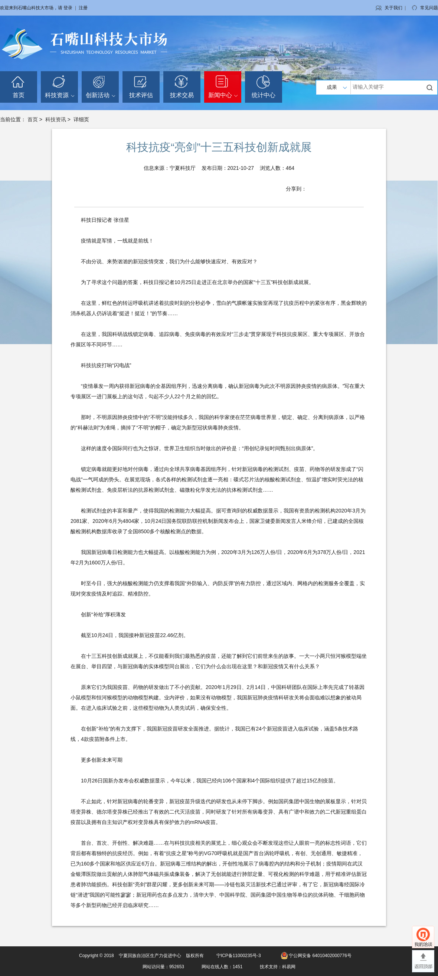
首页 (18, 95)
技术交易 (182, 95)
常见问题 (429, 7)
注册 (83, 7)
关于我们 (393, 7)
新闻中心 (223, 95)
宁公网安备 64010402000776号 (320, 955)
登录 (67, 7)
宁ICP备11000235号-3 (238, 955)
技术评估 (141, 95)
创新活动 (100, 95)
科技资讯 (55, 119)
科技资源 (59, 95)
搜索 (430, 87)
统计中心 (263, 95)
